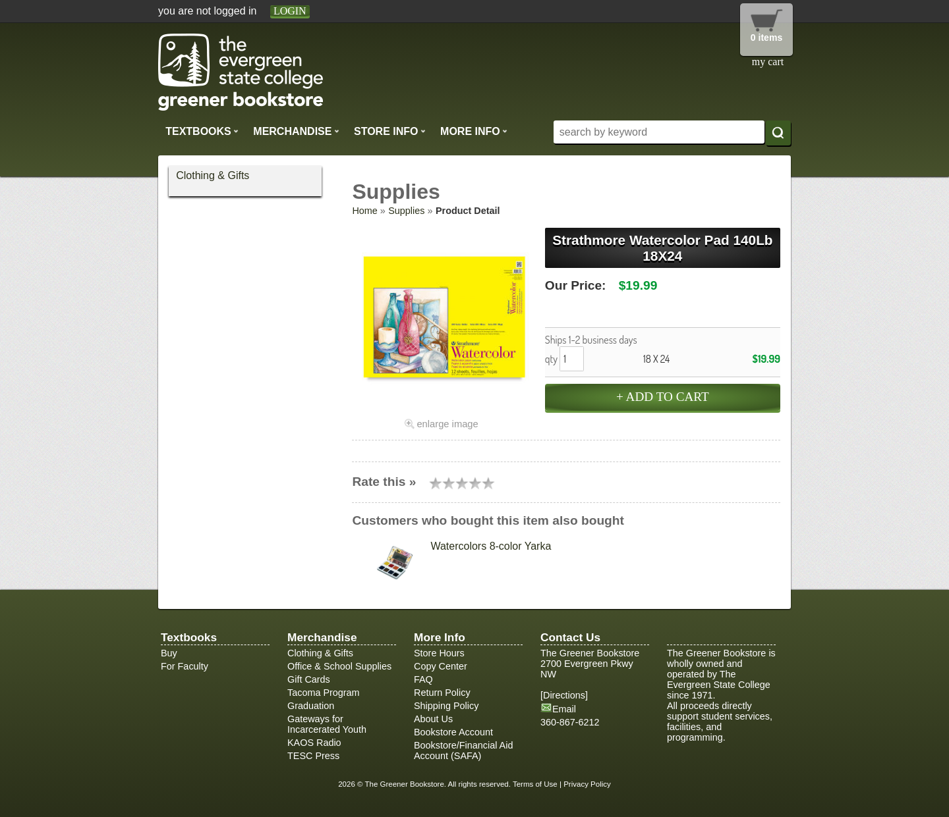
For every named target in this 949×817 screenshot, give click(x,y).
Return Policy (442, 692)
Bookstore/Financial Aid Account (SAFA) (463, 750)
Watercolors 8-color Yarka (490, 546)
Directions (564, 695)
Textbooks (202, 131)
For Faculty (184, 666)
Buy (169, 653)
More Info (473, 131)
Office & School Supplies (339, 666)
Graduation (310, 705)
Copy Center (440, 666)
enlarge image (447, 424)
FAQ (423, 679)
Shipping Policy (446, 705)
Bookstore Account (453, 732)
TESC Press (313, 756)
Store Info (390, 131)
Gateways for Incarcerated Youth (326, 724)
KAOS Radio (314, 742)
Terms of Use (535, 784)
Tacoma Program (323, 692)
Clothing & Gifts (212, 175)
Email (564, 709)
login (289, 10)
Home (364, 210)
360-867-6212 (570, 722)
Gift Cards (308, 679)
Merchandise (296, 131)
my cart (768, 61)
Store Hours (439, 653)
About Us (433, 719)
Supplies (406, 210)
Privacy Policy (587, 784)
